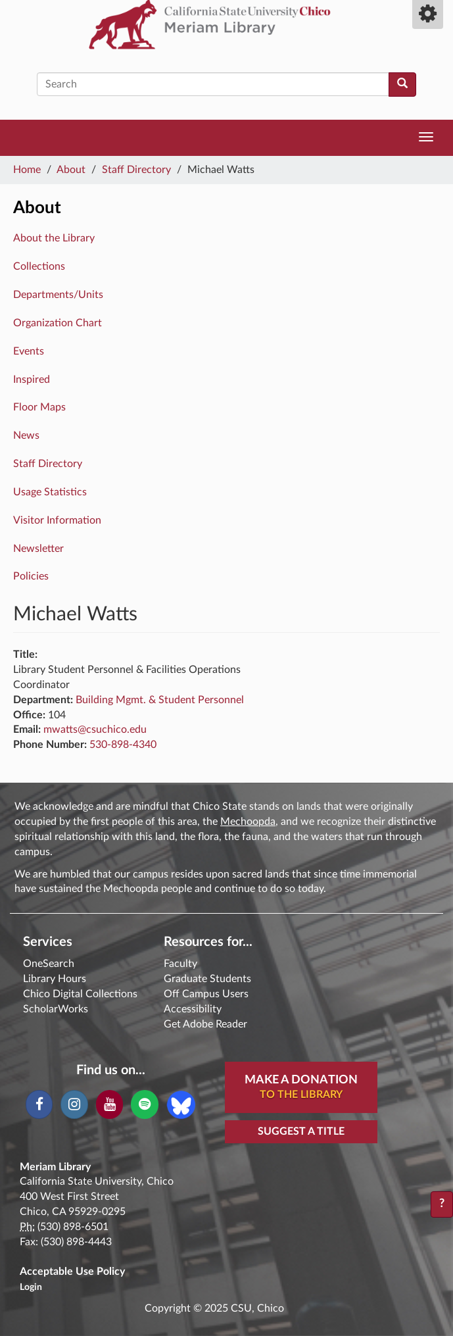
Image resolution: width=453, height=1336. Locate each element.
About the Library (54, 238)
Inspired (31, 379)
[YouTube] (109, 1104)
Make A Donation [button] (301, 1088)
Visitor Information (57, 520)
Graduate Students (207, 979)
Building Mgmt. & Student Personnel (160, 700)
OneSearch (48, 963)
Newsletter (38, 548)
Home (27, 169)
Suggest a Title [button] (301, 1131)
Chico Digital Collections (80, 994)
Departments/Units (58, 294)
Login (31, 1287)
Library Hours (54, 979)
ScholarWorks (55, 1009)
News (26, 435)
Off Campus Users (206, 994)
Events (28, 351)
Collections (39, 266)
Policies (31, 576)
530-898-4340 (122, 744)
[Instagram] (73, 1104)
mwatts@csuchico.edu (95, 729)
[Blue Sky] (181, 1104)
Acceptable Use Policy (72, 1271)
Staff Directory (136, 169)
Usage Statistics (50, 492)
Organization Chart (57, 323)
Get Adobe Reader (205, 1024)
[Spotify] (144, 1104)
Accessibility (193, 1009)
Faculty (180, 963)
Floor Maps (39, 407)
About (71, 169)
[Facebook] (39, 1104)
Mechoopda (247, 821)
